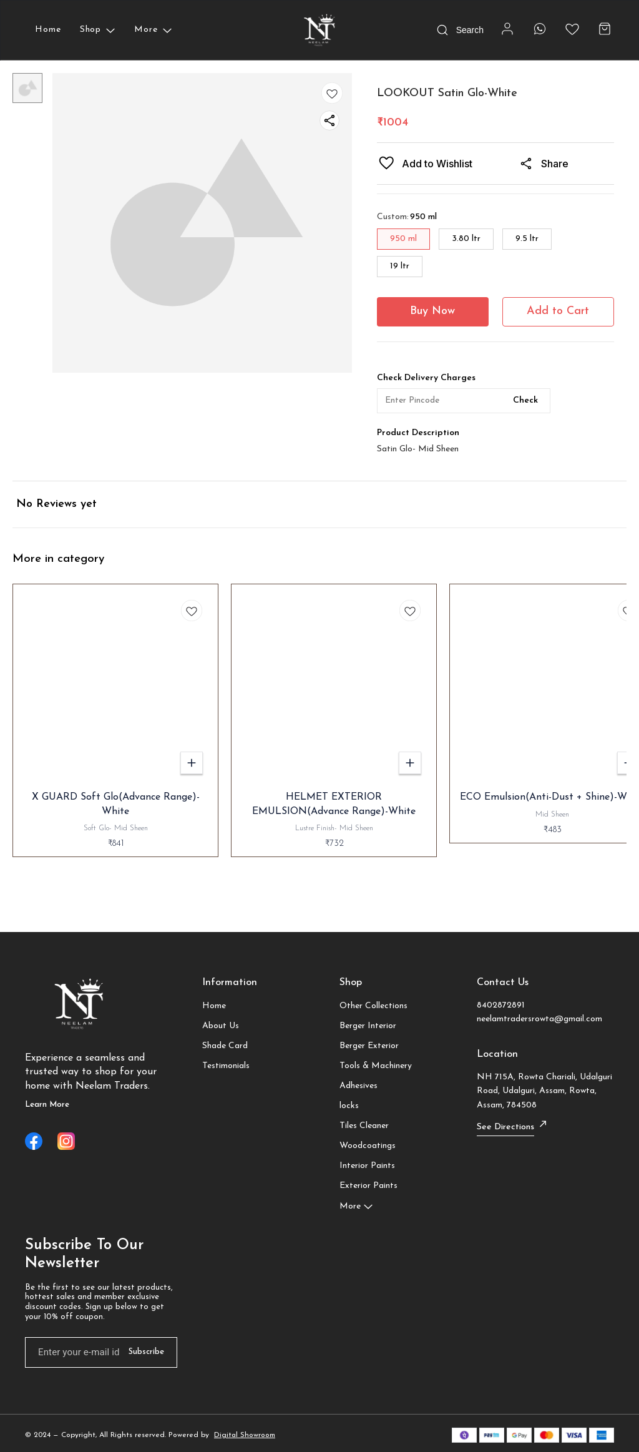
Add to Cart (558, 311)
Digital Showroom (244, 1435)
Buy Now (432, 311)
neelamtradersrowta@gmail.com (539, 1019)
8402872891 (501, 1005)
